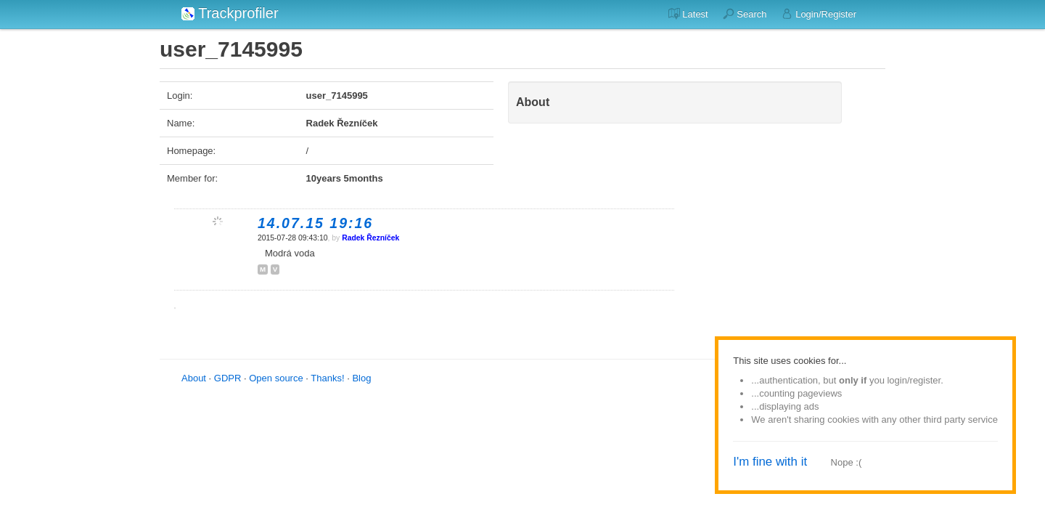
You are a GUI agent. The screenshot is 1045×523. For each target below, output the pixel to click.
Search (745, 14)
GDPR (228, 378)
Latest (688, 14)
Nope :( (846, 462)
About (193, 378)
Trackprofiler (230, 13)
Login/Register (819, 14)
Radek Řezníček (370, 238)
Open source (276, 378)
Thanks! (327, 378)
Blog (361, 378)
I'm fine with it (770, 462)
